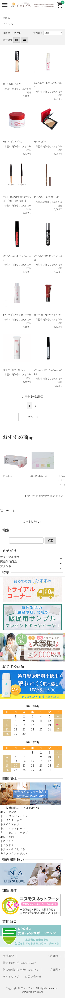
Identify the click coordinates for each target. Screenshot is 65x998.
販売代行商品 (8, 561)
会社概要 (8, 956)
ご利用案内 (54, 956)
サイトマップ (11, 977)
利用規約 (55, 970)
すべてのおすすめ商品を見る (45, 496)
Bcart (39, 991)
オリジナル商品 (9, 557)
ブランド (5, 566)
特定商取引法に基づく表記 (19, 963)
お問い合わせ (33, 977)
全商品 (6, 17)
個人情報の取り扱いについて (21, 970)
